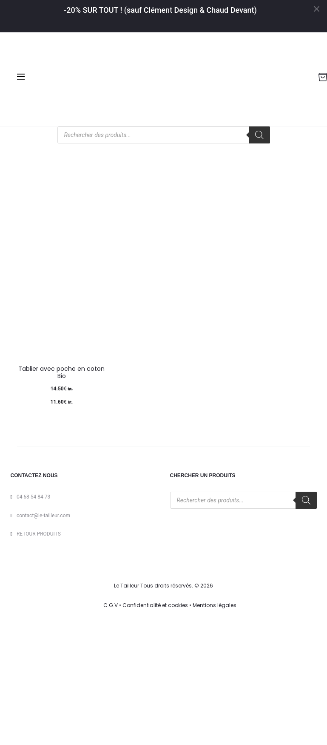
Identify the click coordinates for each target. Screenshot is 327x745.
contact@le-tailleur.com (43, 516)
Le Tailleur (126, 585)
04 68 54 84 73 (33, 497)
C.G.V (110, 605)
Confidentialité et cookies (155, 605)
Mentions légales (214, 605)
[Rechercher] (259, 134)
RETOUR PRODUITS (39, 534)
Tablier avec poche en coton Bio (61, 372)
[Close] (316, 8)
